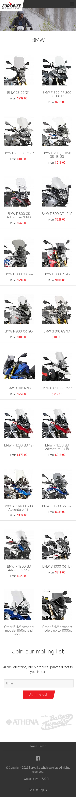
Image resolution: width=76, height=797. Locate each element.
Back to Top (38, 790)
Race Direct (38, 746)
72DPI (45, 778)
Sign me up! (38, 694)
